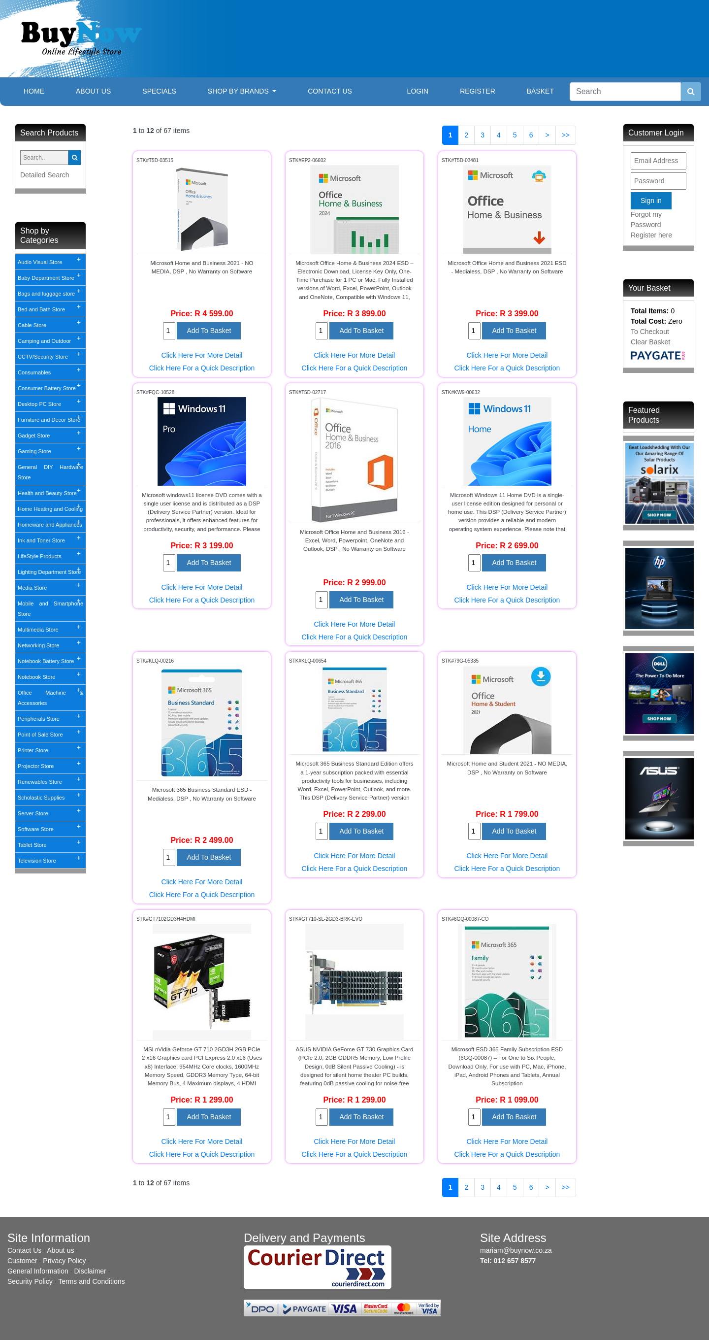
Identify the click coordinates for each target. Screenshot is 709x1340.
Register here (651, 235)
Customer (22, 1261)
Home (42, 90)
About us (60, 1250)
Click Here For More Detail (202, 355)
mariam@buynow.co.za (516, 1250)
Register (477, 91)
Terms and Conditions (91, 1281)
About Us (93, 91)
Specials (159, 91)
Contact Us (330, 91)
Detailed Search (44, 175)
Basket (540, 91)
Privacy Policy (64, 1261)
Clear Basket (650, 342)
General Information (37, 1271)
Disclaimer (90, 1271)
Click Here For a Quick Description (202, 368)
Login (418, 91)
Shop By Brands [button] (239, 91)
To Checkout (650, 331)
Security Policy (30, 1281)
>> (566, 135)
